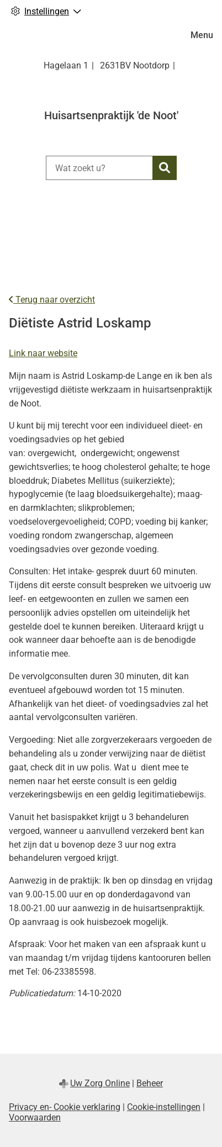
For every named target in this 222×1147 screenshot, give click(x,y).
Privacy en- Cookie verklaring (64, 1107)
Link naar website (43, 353)
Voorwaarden (35, 1117)
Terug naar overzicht (52, 299)
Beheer (149, 1083)
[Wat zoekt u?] (99, 168)
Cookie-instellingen (163, 1107)
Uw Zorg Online (100, 1083)
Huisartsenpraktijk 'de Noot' (111, 115)
